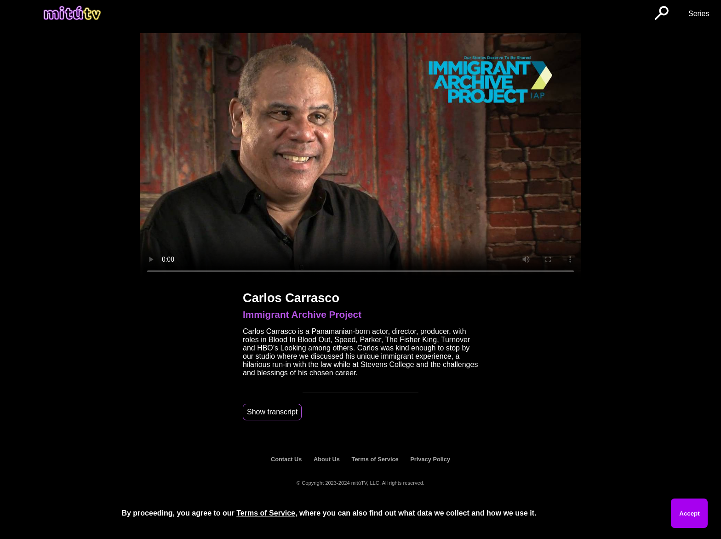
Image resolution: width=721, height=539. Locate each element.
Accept (689, 513)
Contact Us (286, 459)
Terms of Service (375, 459)
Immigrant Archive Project (302, 314)
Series (698, 13)
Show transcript (272, 412)
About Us (327, 459)
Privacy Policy (430, 459)
